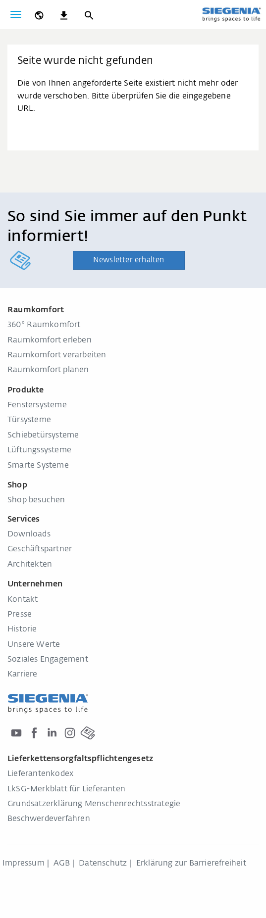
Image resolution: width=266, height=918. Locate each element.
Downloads (29, 534)
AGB (61, 864)
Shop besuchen (36, 500)
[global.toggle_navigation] (16, 14)
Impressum (23, 864)
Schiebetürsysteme (43, 435)
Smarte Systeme (38, 466)
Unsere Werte (33, 645)
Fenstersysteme (37, 405)
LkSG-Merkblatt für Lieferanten (66, 789)
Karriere (22, 674)
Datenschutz (103, 864)
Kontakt (22, 600)
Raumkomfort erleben (49, 340)
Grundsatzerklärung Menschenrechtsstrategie (93, 804)
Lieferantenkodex (40, 774)
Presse (19, 615)
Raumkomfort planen (48, 370)
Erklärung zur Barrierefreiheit (191, 864)
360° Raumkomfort (44, 325)
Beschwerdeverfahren (48, 819)
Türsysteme (29, 420)
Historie (22, 629)
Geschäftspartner (39, 549)
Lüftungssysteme (39, 450)
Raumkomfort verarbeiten (56, 355)
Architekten (29, 565)
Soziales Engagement (47, 660)
